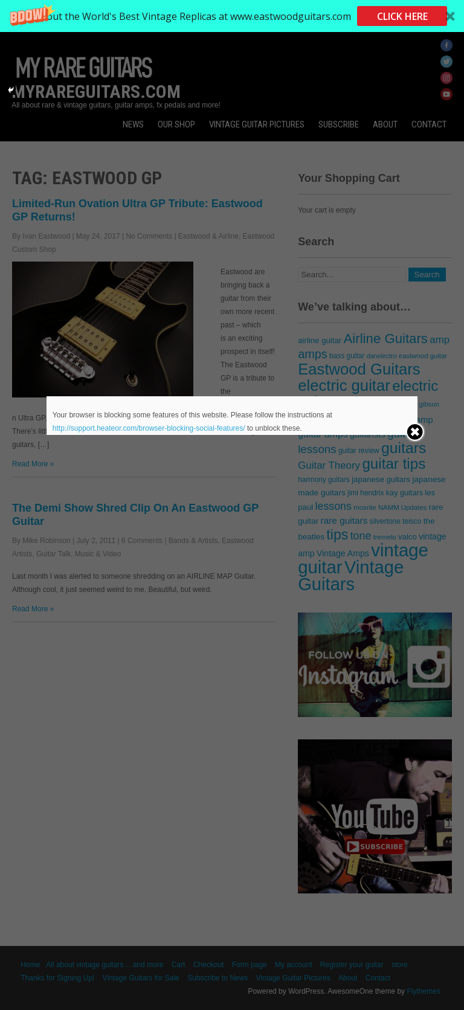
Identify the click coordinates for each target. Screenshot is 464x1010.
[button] (232, 16)
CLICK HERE (402, 16)
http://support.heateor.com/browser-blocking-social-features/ (149, 428)
